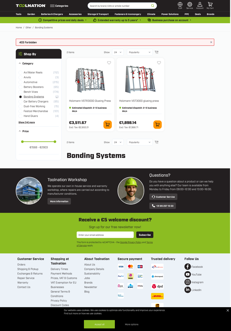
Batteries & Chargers (52, 14)
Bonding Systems (44, 27)
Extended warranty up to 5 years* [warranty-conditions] (118, 20)
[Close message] (211, 42)
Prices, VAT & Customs (64, 277)
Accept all (99, 324)
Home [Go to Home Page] (19, 27)
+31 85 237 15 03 (162, 205)
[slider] (22, 141)
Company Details (94, 268)
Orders (21, 264)
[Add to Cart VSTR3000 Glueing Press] (107, 124)
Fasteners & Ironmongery (128, 14)
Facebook (197, 266)
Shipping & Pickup (27, 268)
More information (59, 201)
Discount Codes (60, 305)
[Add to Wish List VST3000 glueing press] (159, 62)
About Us (89, 264)
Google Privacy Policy (131, 242)
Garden (31, 14)
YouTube (197, 274)
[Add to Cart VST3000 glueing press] (157, 124)
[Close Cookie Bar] (228, 310)
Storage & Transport (98, 14)
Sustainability (92, 273)
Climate (151, 14)
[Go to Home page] (31, 6)
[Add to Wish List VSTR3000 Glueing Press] (109, 62)
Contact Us (23, 286)
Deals (198, 14)
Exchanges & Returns (30, 273)
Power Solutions (169, 14)
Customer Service (163, 196)
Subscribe (145, 234)
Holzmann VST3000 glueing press (139, 100)
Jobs (87, 277)
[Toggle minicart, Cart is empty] (210, 5)
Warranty (22, 282)
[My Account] (200, 5)
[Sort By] (140, 52)
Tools (18, 14)
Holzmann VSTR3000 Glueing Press (90, 100)
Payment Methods (61, 273)
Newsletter (90, 286)
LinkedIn (196, 289)
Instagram (197, 282)
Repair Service (25, 277)
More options (131, 324)
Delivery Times (59, 268)
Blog (86, 291)
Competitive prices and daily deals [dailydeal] (63, 20)
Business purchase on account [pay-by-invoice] (170, 20)
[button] (39, 54)
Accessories (75, 14)
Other (28, 27)
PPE (187, 14)
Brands (210, 14)
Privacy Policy (59, 300)
